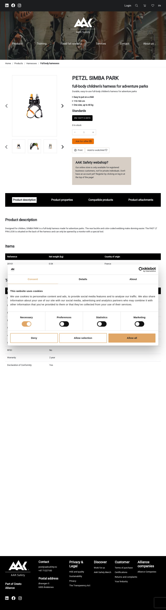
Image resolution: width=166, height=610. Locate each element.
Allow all (132, 337)
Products (17, 43)
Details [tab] (83, 279)
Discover (100, 562)
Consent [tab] (33, 279)
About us (148, 43)
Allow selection (83, 337)
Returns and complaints (126, 577)
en (159, 5)
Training (42, 43)
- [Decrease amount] (74, 132)
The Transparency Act (79, 585)
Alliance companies (146, 564)
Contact (124, 43)
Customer (122, 562)
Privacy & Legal (76, 564)
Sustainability (75, 576)
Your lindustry (121, 581)
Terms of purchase (124, 567)
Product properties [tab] (62, 199)
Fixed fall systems (71, 43)
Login (127, 5)
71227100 (47, 570)
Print (78, 150)
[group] (18, 146)
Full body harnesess (49, 63)
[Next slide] (62, 106)
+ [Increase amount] (93, 132)
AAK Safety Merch (102, 572)
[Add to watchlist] (97, 150)
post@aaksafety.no (47, 567)
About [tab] (133, 279)
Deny (34, 337)
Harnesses (31, 63)
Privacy (72, 581)
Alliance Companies (147, 571)
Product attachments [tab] (140, 199)
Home (8, 63)
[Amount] (84, 132)
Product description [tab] (24, 199)
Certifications (121, 572)
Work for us (99, 567)
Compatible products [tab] (100, 199)
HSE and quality (76, 571)
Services (101, 43)
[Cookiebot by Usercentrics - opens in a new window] (141, 269)
